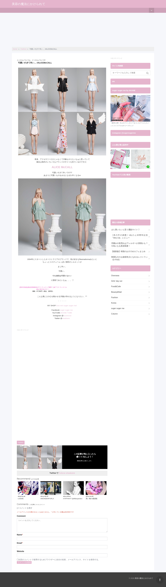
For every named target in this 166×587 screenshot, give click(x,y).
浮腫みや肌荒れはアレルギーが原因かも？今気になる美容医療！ (129, 244)
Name (20, 535)
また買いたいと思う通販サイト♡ (125, 230)
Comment (21, 516)
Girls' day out (116, 281)
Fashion (20, 442)
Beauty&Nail (116, 292)
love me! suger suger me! (66, 306)
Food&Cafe (116, 286)
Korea (113, 303)
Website (20, 551)
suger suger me (66, 310)
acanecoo (67, 316)
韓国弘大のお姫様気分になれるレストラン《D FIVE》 (129, 258)
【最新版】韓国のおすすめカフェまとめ (128, 251)
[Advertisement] (71, 29)
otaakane (66, 318)
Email (20, 543)
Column (114, 314)
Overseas (115, 276)
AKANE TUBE (66, 313)
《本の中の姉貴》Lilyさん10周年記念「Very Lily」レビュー (129, 236)
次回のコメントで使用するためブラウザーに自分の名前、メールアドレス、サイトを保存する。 (59, 560)
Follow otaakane (67, 473)
